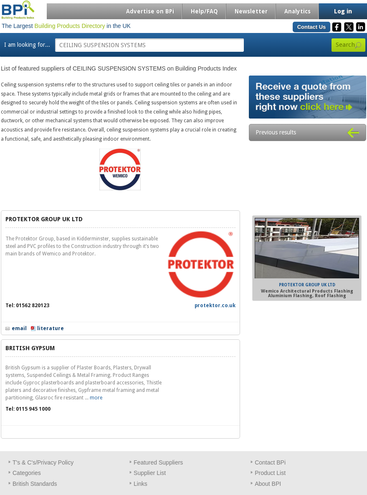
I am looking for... (27, 44)
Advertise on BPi (150, 11)
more (96, 398)
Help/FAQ (204, 11)
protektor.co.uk (215, 305)
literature (50, 328)
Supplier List (150, 473)
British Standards (35, 483)
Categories (27, 473)
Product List (270, 473)
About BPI (268, 483)
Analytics (297, 11)
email (19, 328)
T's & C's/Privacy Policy (43, 462)
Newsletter (251, 11)
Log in (343, 11)
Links (140, 483)
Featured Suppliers (158, 462)
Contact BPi (270, 462)
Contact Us (311, 27)
